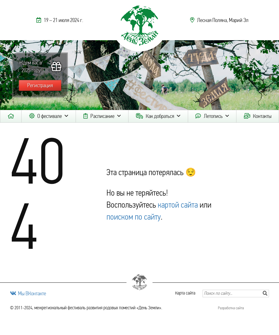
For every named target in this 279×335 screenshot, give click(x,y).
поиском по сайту (133, 217)
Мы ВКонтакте (32, 293)
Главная (10, 116)
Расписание (102, 116)
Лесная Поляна (212, 20)
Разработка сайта (231, 308)
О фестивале (49, 116)
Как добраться (160, 116)
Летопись (213, 116)
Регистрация (40, 85)
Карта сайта (185, 293)
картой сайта (178, 205)
